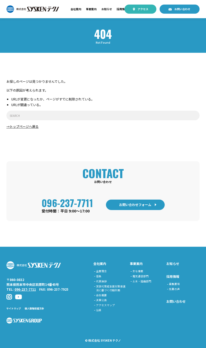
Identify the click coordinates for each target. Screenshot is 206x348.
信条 (98, 276)
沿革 (98, 310)
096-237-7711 (67, 203)
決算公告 (101, 300)
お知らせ (106, 9)
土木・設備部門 (142, 281)
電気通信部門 (141, 276)
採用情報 (122, 9)
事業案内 (91, 9)
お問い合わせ (182, 9)
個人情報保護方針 (34, 308)
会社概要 (101, 295)
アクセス (143, 9)
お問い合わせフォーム (135, 204)
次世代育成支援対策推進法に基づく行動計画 (111, 288)
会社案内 (76, 9)
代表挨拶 (101, 281)
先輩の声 (174, 289)
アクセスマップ (105, 305)
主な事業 (138, 271)
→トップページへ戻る (22, 126)
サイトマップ (13, 308)
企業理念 (101, 271)
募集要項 (174, 284)
